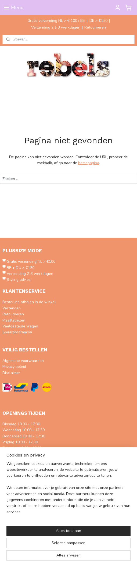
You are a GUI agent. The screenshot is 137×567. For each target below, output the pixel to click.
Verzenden (11, 308)
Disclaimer (11, 372)
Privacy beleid (14, 366)
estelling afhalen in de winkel (30, 302)
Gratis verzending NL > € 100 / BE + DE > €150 (67, 20)
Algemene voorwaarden (23, 360)
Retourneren (95, 27)
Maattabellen (13, 320)
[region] (68, 490)
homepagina (88, 163)
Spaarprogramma (17, 332)
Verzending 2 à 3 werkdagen (55, 27)
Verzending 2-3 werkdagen (30, 273)
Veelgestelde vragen (20, 326)
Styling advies (19, 279)
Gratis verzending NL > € (28, 261)
